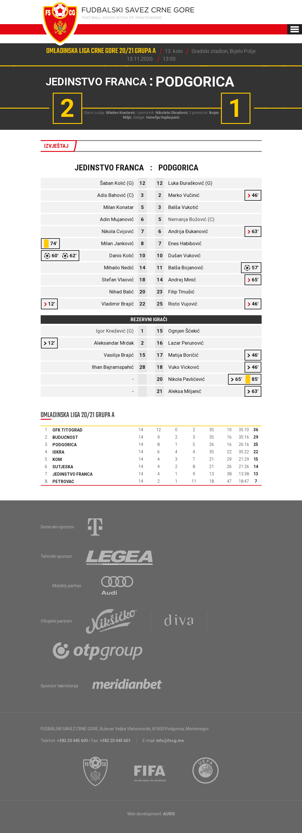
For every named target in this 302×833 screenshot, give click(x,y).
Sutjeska (62, 466)
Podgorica (64, 444)
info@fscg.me (170, 740)
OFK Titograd (67, 430)
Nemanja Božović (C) (191, 219)
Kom (57, 459)
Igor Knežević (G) (115, 331)
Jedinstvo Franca (72, 474)
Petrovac (63, 481)
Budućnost (65, 437)
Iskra (58, 452)
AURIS (169, 814)
